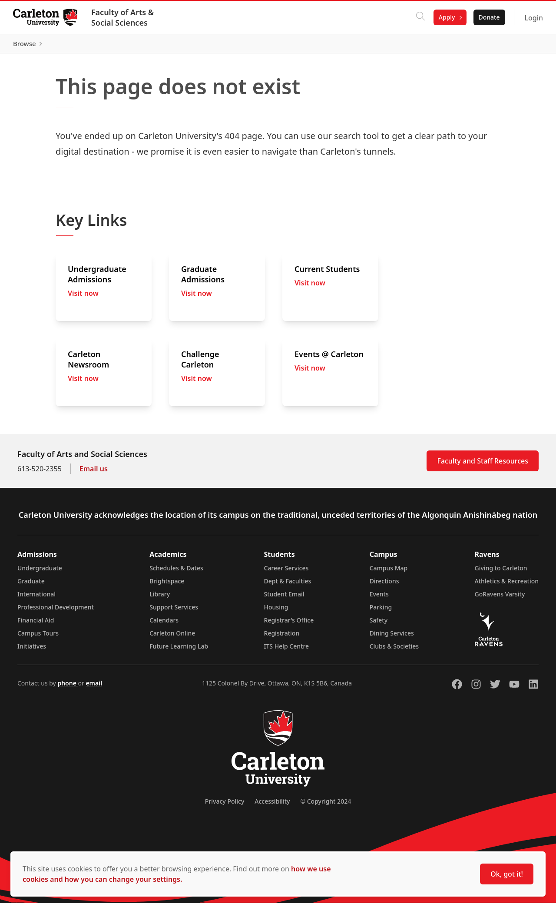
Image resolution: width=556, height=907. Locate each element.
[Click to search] (419, 17)
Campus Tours (38, 637)
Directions (384, 585)
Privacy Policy (224, 805)
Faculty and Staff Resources (482, 465)
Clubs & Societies (394, 650)
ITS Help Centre (286, 650)
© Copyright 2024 (325, 805)
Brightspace (166, 585)
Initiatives (31, 650)
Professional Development (55, 611)
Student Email (284, 598)
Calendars (164, 624)
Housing (276, 611)
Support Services (173, 611)
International (36, 598)
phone (67, 687)
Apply (446, 17)
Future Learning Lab (178, 650)
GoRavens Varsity (500, 598)
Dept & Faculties (287, 585)
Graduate (31, 585)
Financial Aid (35, 624)
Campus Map (389, 572)
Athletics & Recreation (507, 585)
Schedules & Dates (176, 572)
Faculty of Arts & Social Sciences (123, 17)
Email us (93, 472)
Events (379, 598)
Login (532, 18)
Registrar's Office (289, 624)
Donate (488, 17)
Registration (282, 637)
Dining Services (392, 637)
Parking (381, 611)
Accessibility (272, 805)
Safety (379, 624)
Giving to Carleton (501, 572)
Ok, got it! (506, 874)
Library (159, 598)
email (94, 687)
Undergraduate (39, 572)
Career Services (286, 572)
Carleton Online (172, 637)
